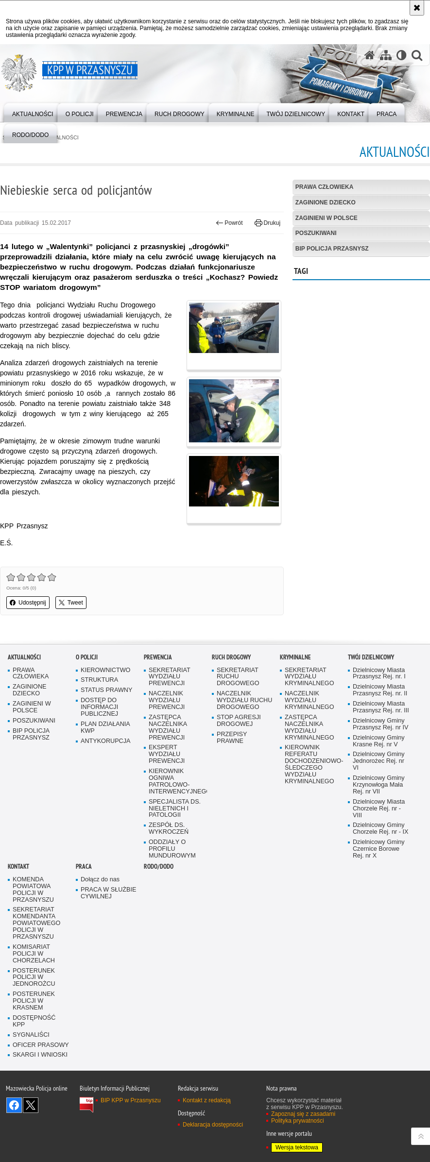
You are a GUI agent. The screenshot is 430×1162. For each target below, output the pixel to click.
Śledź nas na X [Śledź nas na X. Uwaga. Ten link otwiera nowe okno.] (30, 1105)
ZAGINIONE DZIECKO (325, 202)
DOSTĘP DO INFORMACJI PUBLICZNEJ (99, 707)
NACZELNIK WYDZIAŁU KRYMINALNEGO (309, 700)
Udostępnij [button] (28, 602)
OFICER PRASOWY (41, 1045)
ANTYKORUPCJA (105, 741)
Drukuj (267, 223)
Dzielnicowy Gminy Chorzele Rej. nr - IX (380, 828)
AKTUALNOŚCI (24, 657)
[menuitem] (33, 111)
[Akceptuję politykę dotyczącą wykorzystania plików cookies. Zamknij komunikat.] (417, 8)
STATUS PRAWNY (106, 690)
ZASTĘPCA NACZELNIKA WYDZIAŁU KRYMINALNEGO (309, 727)
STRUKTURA (99, 680)
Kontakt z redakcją (207, 1100)
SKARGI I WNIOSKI (40, 1055)
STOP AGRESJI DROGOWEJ (239, 720)
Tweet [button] (71, 602)
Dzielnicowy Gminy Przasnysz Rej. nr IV (380, 724)
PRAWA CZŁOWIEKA (324, 187)
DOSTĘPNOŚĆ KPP (34, 1021)
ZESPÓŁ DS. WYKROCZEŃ (169, 828)
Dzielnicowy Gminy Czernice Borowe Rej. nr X (379, 849)
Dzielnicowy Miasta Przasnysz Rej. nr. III (381, 707)
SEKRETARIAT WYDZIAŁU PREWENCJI (169, 677)
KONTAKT (18, 866)
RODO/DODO (158, 866)
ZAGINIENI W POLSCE (326, 218)
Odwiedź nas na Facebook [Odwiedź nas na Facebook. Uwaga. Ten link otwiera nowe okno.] (14, 1105)
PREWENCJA (158, 657)
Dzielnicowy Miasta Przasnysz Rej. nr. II (380, 690)
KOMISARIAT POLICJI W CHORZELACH (34, 954)
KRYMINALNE (295, 657)
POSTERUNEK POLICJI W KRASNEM (34, 1001)
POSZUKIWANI (316, 233)
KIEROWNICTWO (105, 670)
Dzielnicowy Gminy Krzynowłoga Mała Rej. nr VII (379, 785)
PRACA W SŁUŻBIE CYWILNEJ (108, 893)
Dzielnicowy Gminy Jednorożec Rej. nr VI (379, 761)
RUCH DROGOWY (231, 657)
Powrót (229, 223)
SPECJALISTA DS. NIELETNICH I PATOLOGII (175, 809)
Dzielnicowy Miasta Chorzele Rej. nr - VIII (379, 809)
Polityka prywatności (297, 1120)
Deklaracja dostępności (213, 1124)
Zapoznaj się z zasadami (303, 1114)
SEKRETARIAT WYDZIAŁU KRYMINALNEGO (309, 677)
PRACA (84, 866)
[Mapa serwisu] (386, 55)
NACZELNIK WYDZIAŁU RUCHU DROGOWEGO (244, 700)
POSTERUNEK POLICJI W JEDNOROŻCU (34, 978)
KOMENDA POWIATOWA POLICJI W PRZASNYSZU (33, 889)
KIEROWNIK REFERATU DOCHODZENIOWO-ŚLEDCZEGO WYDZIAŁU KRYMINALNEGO (313, 764)
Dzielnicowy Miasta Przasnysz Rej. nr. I (379, 673)
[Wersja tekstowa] (401, 55)
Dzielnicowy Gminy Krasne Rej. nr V (379, 741)
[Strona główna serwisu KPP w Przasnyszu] (369, 55)
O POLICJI (87, 657)
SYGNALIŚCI (31, 1035)
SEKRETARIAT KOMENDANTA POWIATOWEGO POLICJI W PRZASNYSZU (36, 923)
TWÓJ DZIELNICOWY (371, 657)
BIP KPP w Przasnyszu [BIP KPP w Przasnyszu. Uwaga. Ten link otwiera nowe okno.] (131, 1100)
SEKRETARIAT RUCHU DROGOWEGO (238, 677)
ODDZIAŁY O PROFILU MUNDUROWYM (172, 849)
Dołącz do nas (100, 879)
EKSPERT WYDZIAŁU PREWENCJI (167, 754)
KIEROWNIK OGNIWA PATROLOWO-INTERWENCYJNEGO (177, 781)
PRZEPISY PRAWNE (232, 737)
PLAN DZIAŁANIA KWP (105, 727)
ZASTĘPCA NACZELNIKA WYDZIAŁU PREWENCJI (168, 727)
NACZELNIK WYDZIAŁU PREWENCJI (167, 700)
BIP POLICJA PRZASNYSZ (332, 248)
